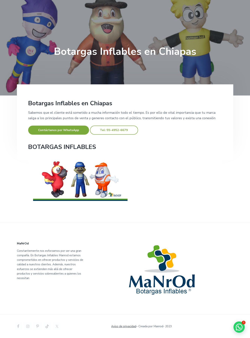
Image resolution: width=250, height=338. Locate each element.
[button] (239, 327)
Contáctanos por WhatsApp (58, 130)
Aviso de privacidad (123, 326)
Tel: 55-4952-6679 (114, 130)
